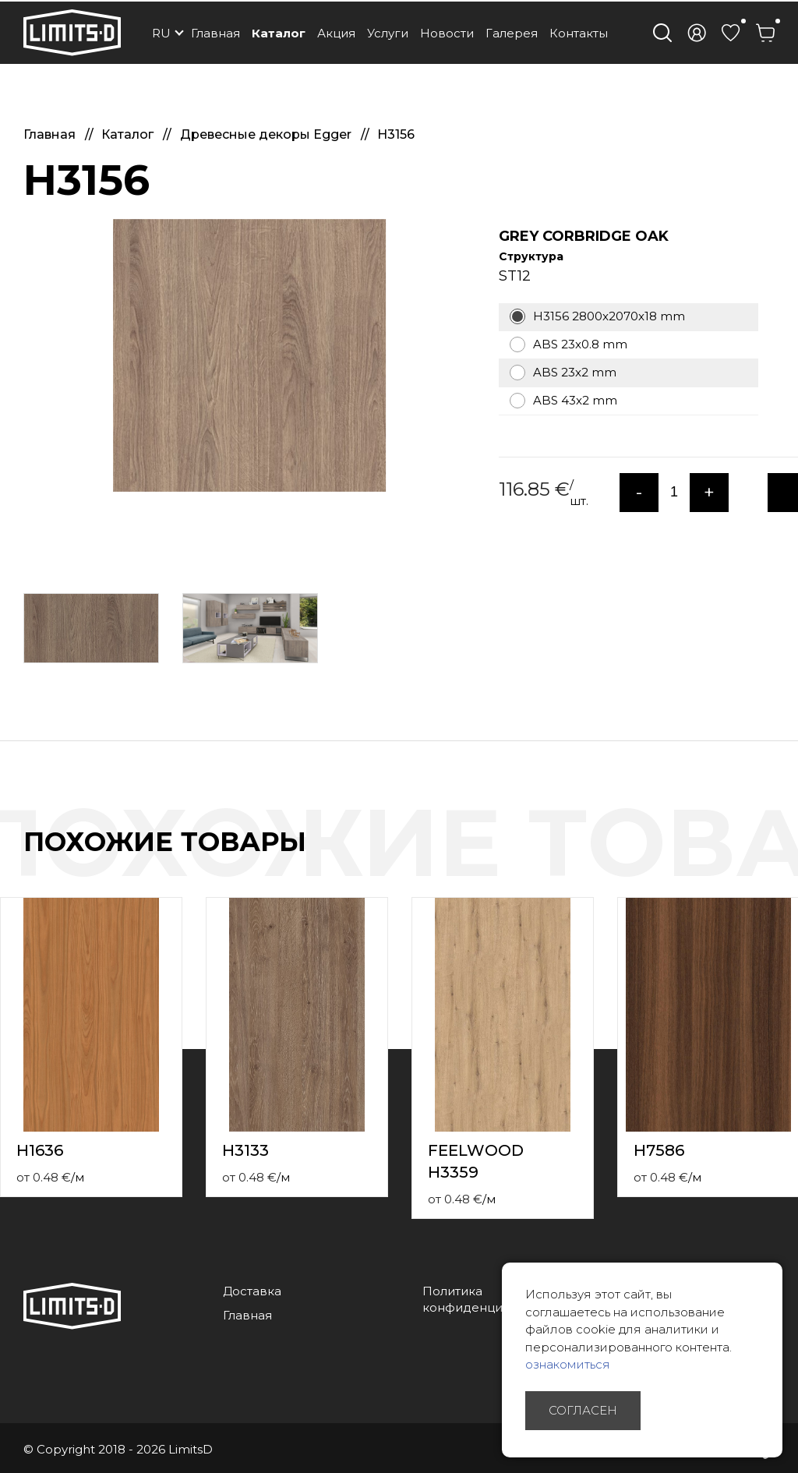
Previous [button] (757, 858)
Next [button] (788, 858)
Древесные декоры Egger (267, 134)
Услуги (387, 33)
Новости (447, 33)
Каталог (278, 33)
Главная (215, 33)
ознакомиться (567, 1364)
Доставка (252, 1291)
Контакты (578, 33)
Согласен (583, 1410)
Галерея (512, 33)
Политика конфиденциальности (490, 1299)
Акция (336, 33)
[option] (249, 355)
